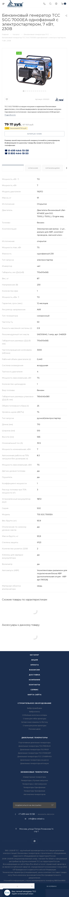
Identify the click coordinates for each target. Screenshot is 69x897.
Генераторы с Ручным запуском (34, 780)
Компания (34, 680)
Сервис (34, 690)
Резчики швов (34, 729)
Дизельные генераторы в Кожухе (34, 763)
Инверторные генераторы (34, 777)
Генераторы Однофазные (34, 787)
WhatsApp (34, 841)
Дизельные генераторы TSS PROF (34, 749)
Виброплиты (34, 712)
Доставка (34, 675)
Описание (33, 168)
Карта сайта (34, 695)
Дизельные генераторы (34, 738)
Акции (34, 660)
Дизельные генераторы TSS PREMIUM (35, 746)
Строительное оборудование (34, 703)
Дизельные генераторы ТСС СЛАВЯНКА (34, 756)
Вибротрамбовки (34, 708)
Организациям (52, 168)
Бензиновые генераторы (34, 772)
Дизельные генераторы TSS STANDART (34, 753)
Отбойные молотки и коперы (34, 715)
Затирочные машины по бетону (34, 722)
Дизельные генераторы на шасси (34, 760)
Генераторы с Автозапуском (34, 784)
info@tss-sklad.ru (36, 819)
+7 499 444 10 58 (26, 814)
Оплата (34, 665)
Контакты (34, 685)
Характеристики (13, 168)
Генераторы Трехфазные (34, 791)
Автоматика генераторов (34, 794)
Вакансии (34, 670)
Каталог (34, 655)
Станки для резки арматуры (34, 725)
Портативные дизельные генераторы (34, 743)
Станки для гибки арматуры (34, 719)
